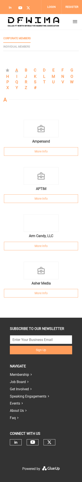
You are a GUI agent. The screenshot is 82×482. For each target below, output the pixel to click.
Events (15, 403)
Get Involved (19, 389)
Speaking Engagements (28, 396)
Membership (19, 375)
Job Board (18, 382)
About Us (17, 411)
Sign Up (41, 350)
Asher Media (41, 283)
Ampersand (41, 141)
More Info (41, 151)
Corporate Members (17, 38)
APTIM (41, 189)
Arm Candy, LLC (41, 236)
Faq (13, 418)
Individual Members (16, 46)
